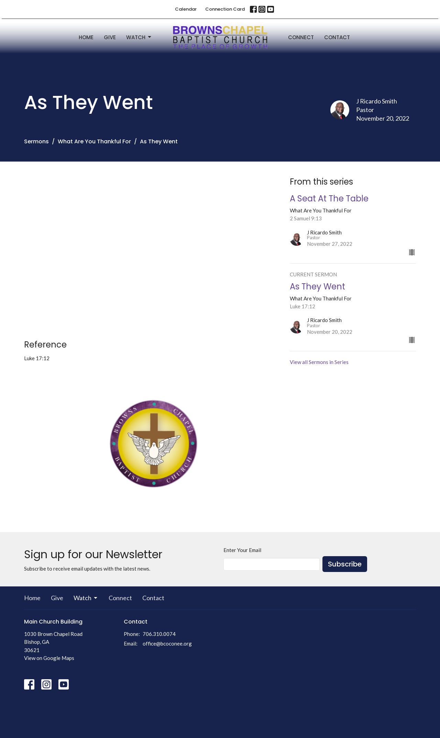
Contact (337, 37)
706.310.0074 (159, 634)
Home (86, 37)
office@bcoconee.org (167, 643)
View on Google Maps (49, 658)
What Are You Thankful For (94, 141)
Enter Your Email (242, 550)
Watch (139, 37)
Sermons (36, 141)
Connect (301, 37)
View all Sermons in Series (319, 362)
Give (110, 37)
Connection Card (225, 9)
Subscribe (345, 564)
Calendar (186, 9)
